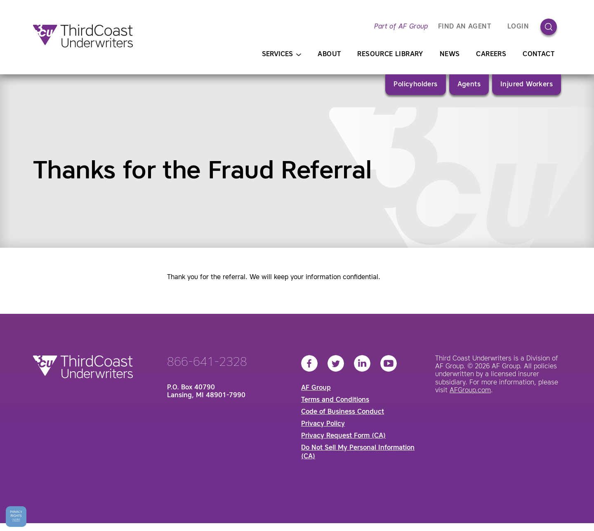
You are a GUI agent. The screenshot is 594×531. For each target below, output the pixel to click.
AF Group (316, 388)
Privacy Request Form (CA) (343, 436)
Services (281, 54)
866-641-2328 (207, 362)
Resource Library (390, 54)
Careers (491, 54)
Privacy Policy (323, 424)
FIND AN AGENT (464, 27)
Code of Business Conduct (342, 412)
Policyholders (415, 84)
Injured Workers (526, 84)
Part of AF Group (401, 27)
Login (518, 27)
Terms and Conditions (335, 400)
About (329, 54)
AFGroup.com (470, 390)
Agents (469, 84)
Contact (538, 54)
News (450, 54)
